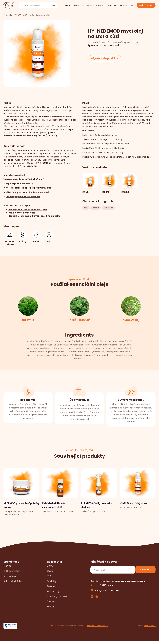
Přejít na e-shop (146, 5)
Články (50, 601)
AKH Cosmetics (11, 571)
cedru (118, 45)
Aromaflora (9, 576)
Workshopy (112, 5)
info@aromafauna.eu (107, 590)
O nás (50, 571)
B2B (49, 576)
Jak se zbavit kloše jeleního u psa (27, 209)
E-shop (7, 565)
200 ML (125, 192)
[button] (67, 5)
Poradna (90, 5)
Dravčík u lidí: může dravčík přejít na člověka (34, 215)
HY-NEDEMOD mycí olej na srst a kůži (32, 15)
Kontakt (51, 606)
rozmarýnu (105, 45)
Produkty (7, 15)
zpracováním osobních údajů (130, 581)
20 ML (85, 192)
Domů (50, 565)
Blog (131, 5)
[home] (8, 5)
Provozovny (100, 5)
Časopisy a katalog (57, 596)
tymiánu (93, 45)
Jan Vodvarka (150, 626)
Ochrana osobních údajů (97, 626)
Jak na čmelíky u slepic (21, 212)
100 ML (105, 192)
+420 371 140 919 (104, 585)
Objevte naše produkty (104, 58)
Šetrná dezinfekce (13, 581)
